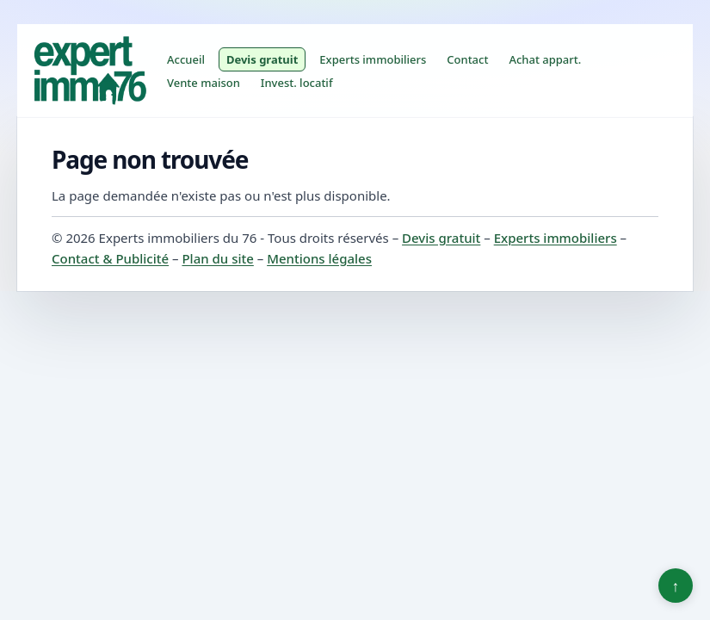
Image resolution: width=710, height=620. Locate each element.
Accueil (186, 59)
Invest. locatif (297, 82)
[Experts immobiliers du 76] (89, 70)
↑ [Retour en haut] (676, 585)
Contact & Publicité (110, 258)
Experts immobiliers (372, 59)
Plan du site (217, 258)
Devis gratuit (262, 59)
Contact (467, 59)
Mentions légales (319, 258)
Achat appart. (545, 59)
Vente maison (203, 82)
